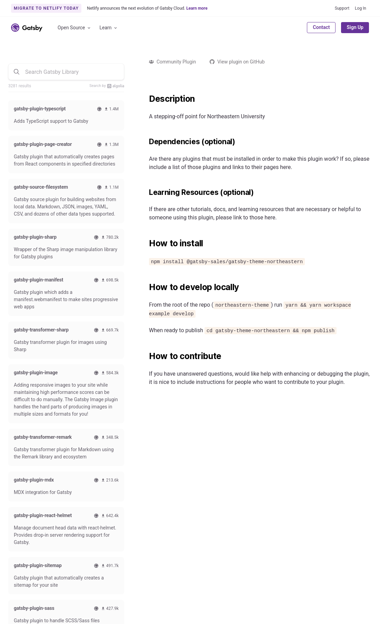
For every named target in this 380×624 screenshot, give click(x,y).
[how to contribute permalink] (145, 356)
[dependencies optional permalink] (145, 141)
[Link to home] (26, 27)
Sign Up (355, 27)
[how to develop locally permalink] (145, 287)
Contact (321, 27)
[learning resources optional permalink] (145, 192)
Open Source (74, 28)
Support (342, 8)
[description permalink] (145, 99)
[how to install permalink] (145, 243)
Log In (360, 8)
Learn (109, 28)
